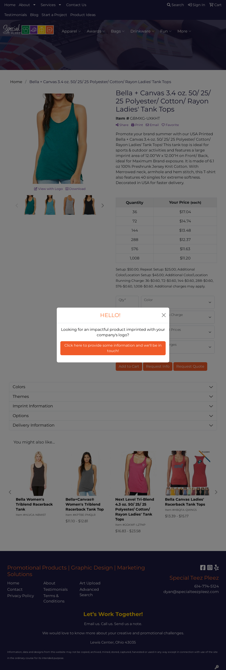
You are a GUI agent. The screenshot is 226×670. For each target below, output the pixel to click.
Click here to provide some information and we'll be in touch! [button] (113, 348)
